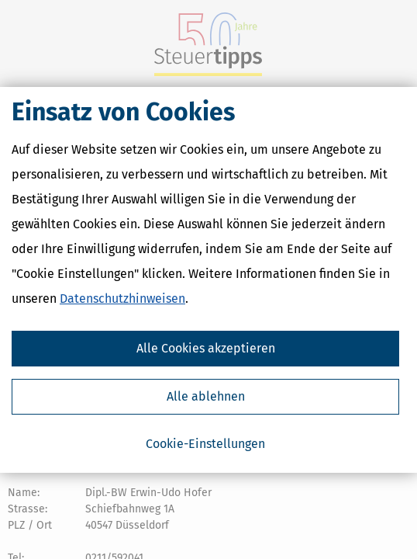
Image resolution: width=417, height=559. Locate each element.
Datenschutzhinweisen (122, 298)
